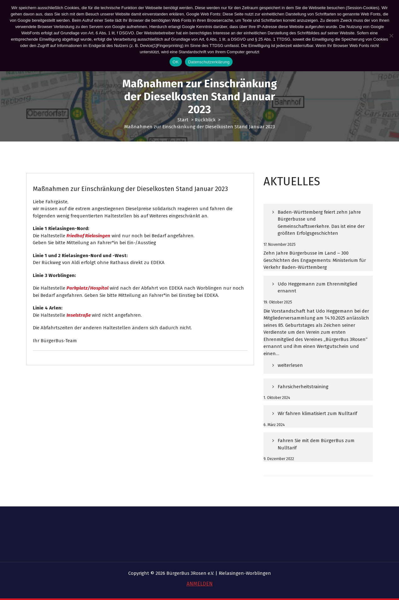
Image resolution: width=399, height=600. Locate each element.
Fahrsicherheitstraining (303, 392)
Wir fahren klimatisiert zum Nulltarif (317, 418)
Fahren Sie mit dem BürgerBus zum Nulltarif (316, 449)
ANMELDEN (200, 584)
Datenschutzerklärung (208, 62)
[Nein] (391, 35)
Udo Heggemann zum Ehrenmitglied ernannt (317, 292)
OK (176, 62)
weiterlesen (290, 372)
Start (182, 120)
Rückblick (205, 120)
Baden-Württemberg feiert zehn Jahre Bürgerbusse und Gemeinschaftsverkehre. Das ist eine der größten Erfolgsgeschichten (321, 227)
